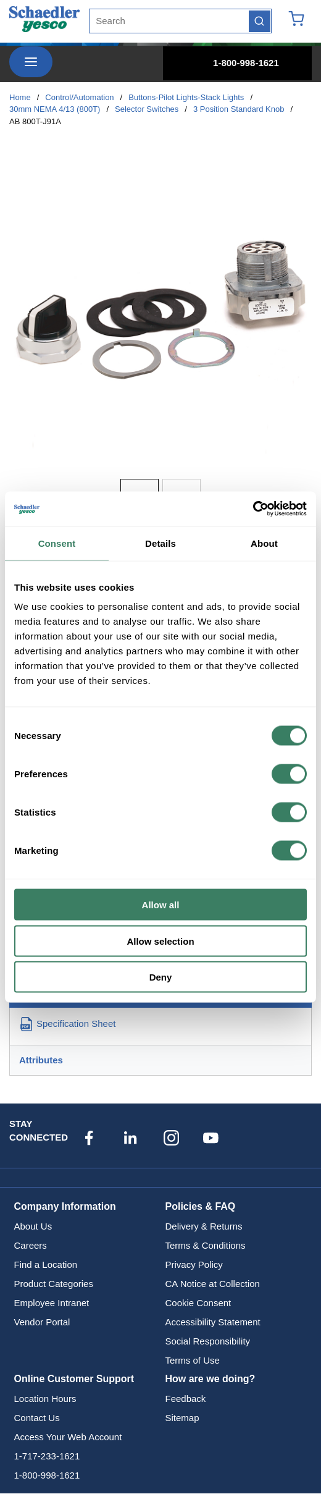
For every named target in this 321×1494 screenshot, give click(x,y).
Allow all (161, 905)
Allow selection (160, 940)
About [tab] (264, 543)
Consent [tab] (57, 543)
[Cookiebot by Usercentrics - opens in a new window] (253, 509)
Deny (160, 977)
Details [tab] (160, 543)
